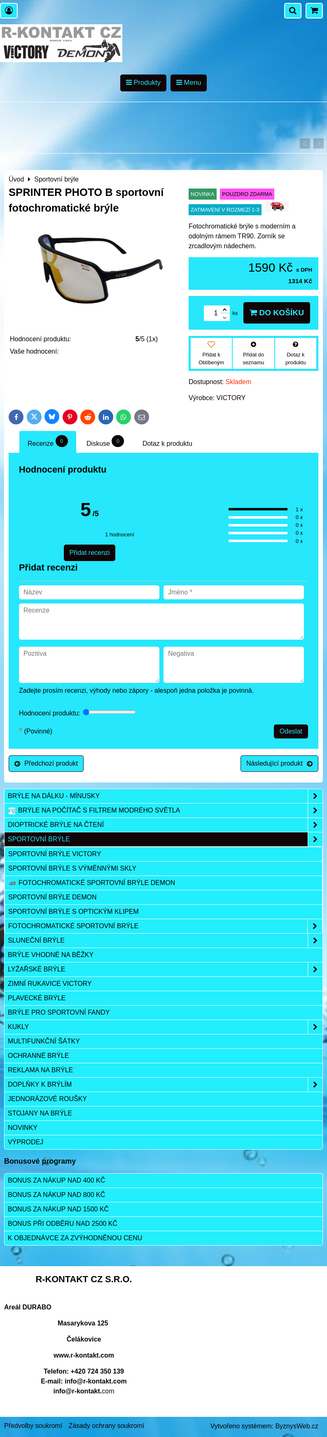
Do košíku (277, 312)
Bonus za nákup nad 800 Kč (56, 1194)
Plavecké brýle (36, 997)
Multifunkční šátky (44, 1041)
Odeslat (291, 731)
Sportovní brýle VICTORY (54, 853)
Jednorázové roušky (47, 1098)
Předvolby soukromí (33, 1425)
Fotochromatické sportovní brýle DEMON (91, 883)
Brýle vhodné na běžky (50, 954)
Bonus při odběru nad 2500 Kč (62, 1223)
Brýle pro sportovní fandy (59, 1012)
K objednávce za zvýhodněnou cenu (75, 1237)
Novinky (22, 1127)
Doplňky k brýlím (165, 1085)
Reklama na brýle (40, 1070)
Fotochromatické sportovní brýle (165, 926)
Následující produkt (279, 763)
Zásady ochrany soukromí (106, 1425)
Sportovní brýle (165, 839)
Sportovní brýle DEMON (52, 897)
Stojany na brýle (40, 1113)
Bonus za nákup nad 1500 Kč (58, 1209)
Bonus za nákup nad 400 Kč (56, 1180)
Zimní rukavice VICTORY (50, 983)
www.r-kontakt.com (84, 1355)
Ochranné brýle (38, 1055)
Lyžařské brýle (165, 969)
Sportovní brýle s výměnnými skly (72, 868)
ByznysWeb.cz (296, 1426)
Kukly (165, 1027)
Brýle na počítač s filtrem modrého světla (165, 810)
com (83, 1391)
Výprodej (25, 1142)
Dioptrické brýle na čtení (165, 825)
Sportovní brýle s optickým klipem (73, 911)
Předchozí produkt (46, 763)
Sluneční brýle (165, 941)
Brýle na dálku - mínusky (165, 796)
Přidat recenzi (90, 552)
